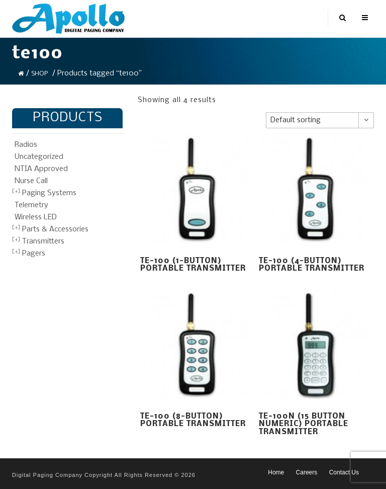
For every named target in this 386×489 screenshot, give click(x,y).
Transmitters (43, 241)
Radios (26, 145)
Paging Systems (49, 193)
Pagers (33, 254)
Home (276, 472)
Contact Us (344, 472)
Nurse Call (31, 181)
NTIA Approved (41, 169)
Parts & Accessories (55, 229)
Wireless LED (36, 217)
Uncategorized (39, 157)
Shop (39, 73)
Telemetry (31, 205)
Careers (307, 472)
